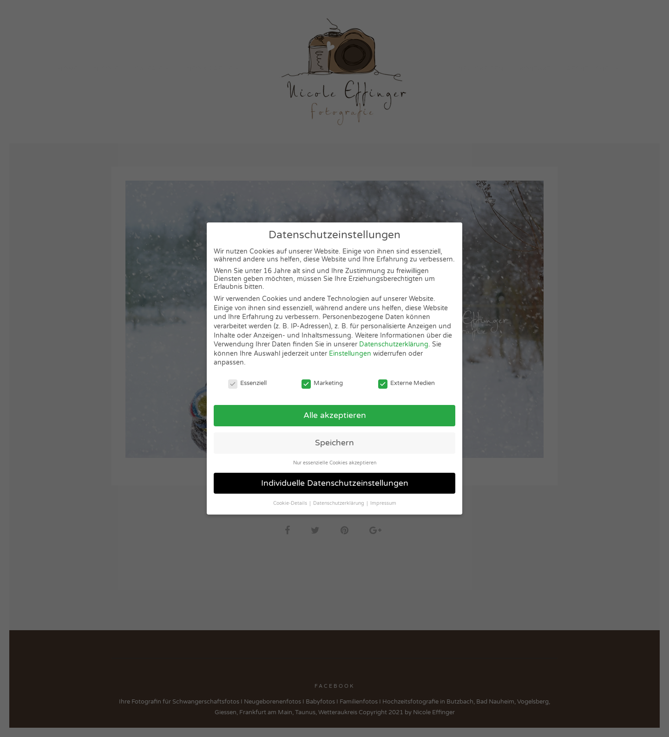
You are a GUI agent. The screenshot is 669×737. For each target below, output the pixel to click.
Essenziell (247, 383)
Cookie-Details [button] (290, 503)
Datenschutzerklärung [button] (339, 503)
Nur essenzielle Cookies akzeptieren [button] (334, 463)
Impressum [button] (383, 503)
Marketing (322, 383)
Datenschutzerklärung (393, 344)
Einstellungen (350, 354)
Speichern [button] (334, 443)
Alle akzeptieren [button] (334, 415)
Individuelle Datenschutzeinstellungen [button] (334, 483)
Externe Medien (406, 383)
